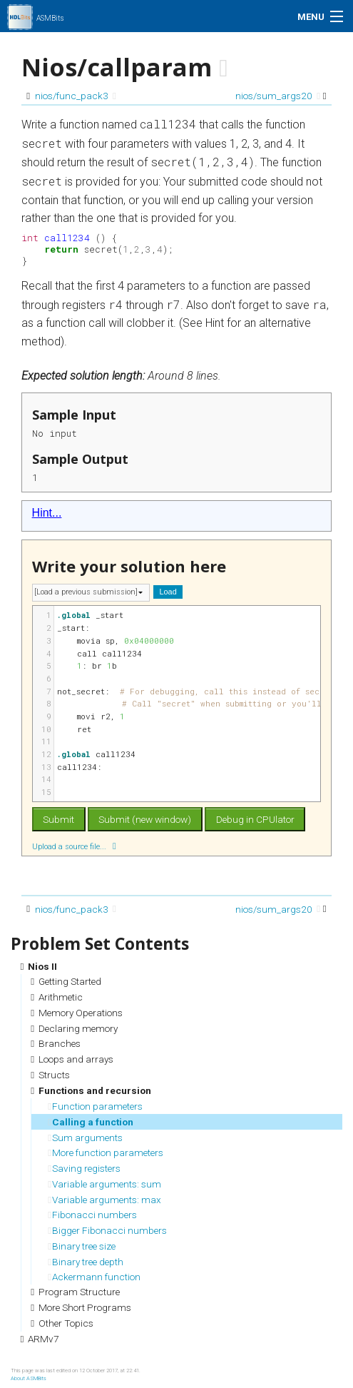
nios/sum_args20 (277, 95)
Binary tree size (82, 1246)
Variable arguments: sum (104, 1184)
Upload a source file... (74, 846)
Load (168, 591)
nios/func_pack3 (75, 95)
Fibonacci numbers (92, 1214)
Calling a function (90, 1122)
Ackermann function (94, 1276)
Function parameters (95, 1106)
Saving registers (84, 1168)
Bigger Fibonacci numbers (107, 1230)
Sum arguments (85, 1137)
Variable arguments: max (104, 1199)
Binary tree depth (85, 1261)
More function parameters (105, 1152)
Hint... (47, 513)
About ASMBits (28, 1378)
